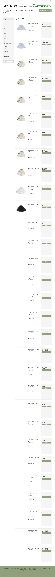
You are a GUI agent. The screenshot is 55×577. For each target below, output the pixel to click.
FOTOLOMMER (6, 25)
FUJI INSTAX (6, 46)
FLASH (5, 41)
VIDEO (5, 54)
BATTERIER (5, 23)
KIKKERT (5, 48)
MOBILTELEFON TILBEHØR (8, 30)
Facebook (25, 570)
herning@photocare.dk (38, 568)
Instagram (30, 570)
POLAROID (5, 53)
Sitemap (34, 569)
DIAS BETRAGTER (6, 58)
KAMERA (5, 38)
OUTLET (5, 31)
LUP (4, 28)
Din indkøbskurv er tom (46, 10)
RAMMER (5, 36)
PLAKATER (5, 33)
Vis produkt (46, 26)
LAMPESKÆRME (6, 56)
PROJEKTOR (6, 51)
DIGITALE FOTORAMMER (7, 43)
